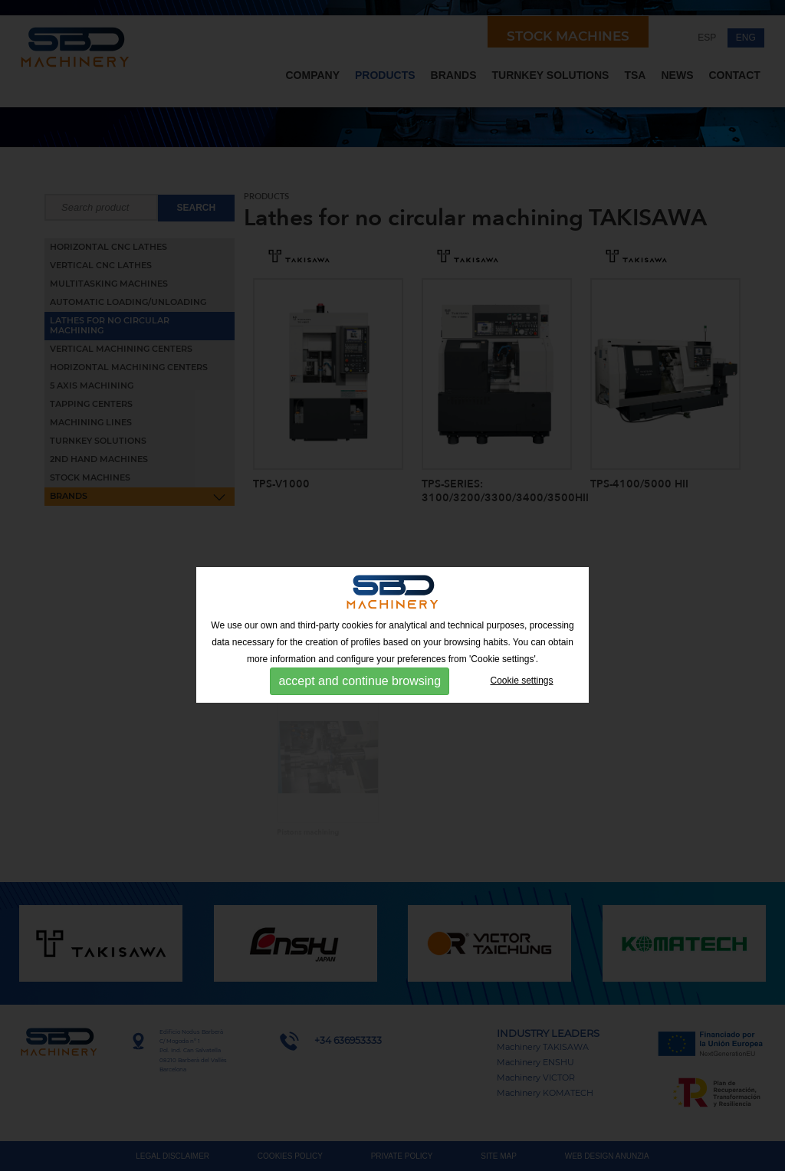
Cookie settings (522, 680)
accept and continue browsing (359, 680)
